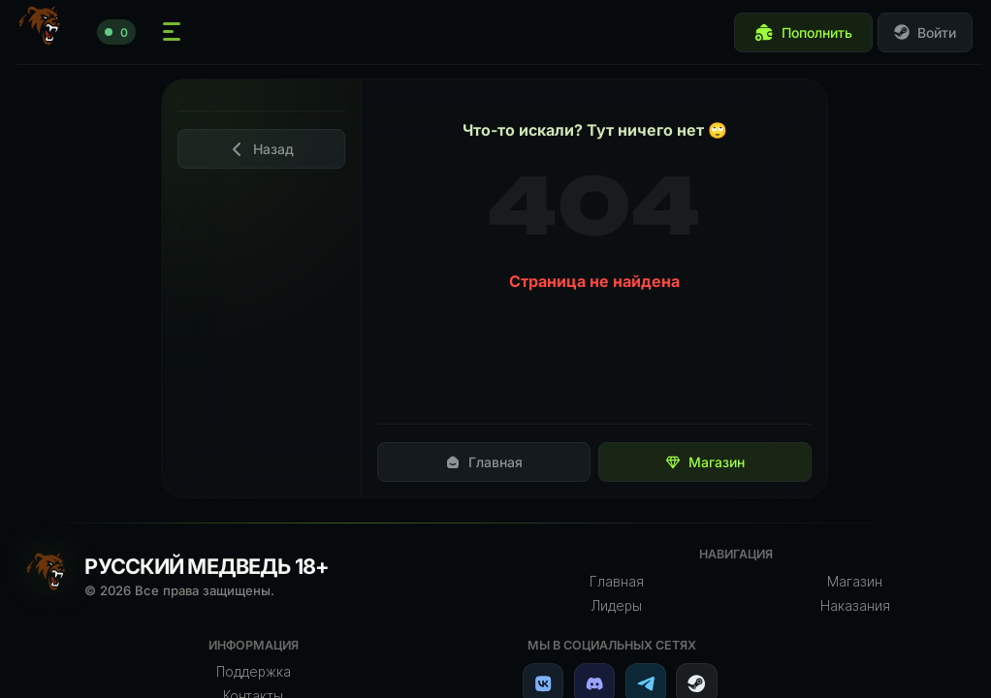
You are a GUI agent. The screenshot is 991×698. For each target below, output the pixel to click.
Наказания (855, 606)
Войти (925, 32)
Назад (262, 149)
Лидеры (616, 606)
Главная (484, 462)
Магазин (705, 462)
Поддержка (253, 672)
